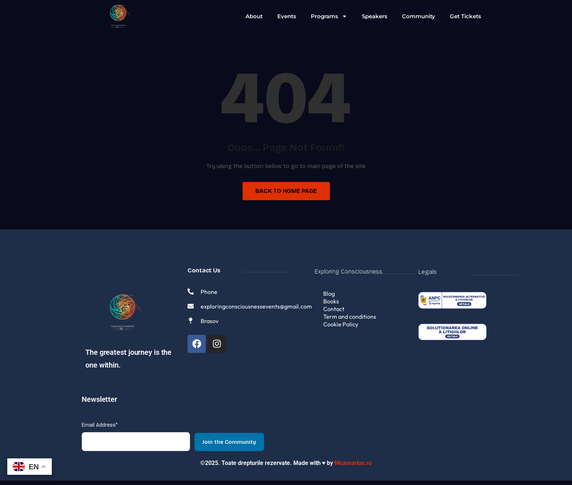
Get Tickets (465, 16)
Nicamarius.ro (353, 467)
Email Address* (99, 429)
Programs (329, 16)
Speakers (374, 16)
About (254, 16)
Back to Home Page (286, 190)
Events (286, 16)
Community (418, 16)
